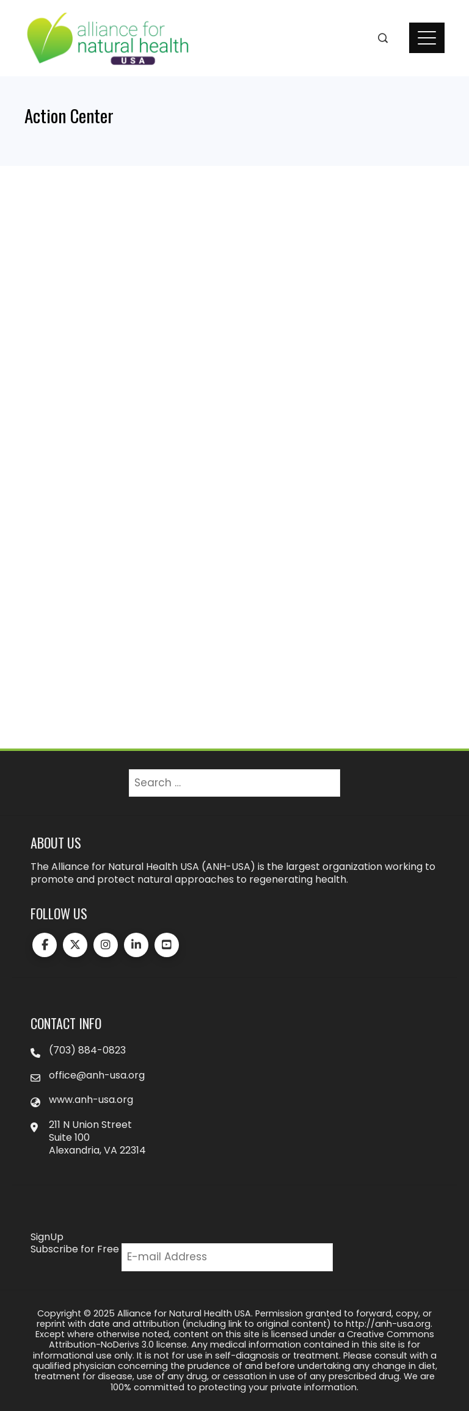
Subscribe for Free (75, 1249)
